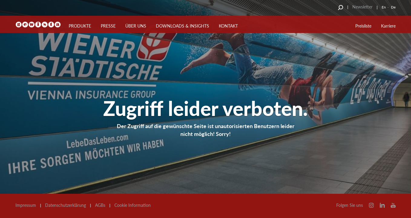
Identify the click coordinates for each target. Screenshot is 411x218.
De (393, 7)
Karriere (388, 25)
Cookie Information (132, 205)
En (384, 7)
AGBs (100, 205)
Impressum (25, 205)
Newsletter (362, 6)
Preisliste (363, 25)
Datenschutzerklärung (65, 205)
